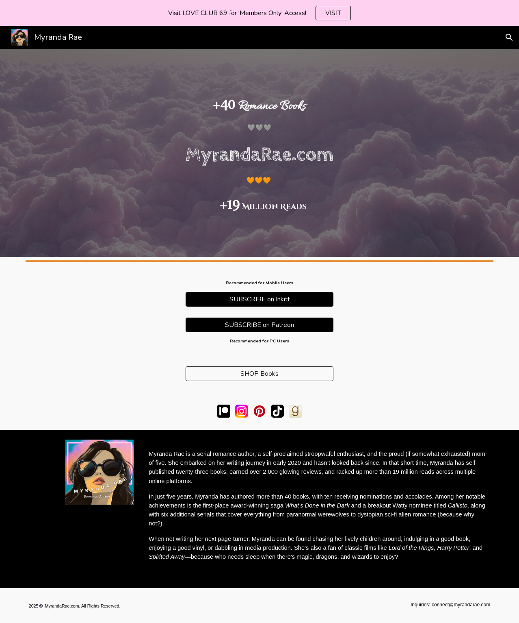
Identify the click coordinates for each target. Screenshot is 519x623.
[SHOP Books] (259, 374)
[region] (259, 13)
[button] (509, 37)
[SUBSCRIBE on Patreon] (259, 325)
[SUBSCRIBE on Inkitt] (259, 299)
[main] (259, 153)
